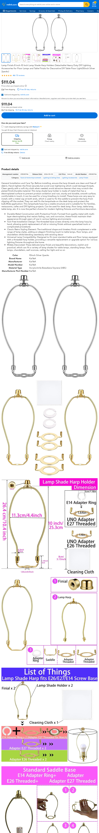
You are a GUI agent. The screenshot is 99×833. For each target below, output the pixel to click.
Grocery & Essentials (47, 11)
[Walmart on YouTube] (14, 758)
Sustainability (8, 654)
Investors (6, 650)
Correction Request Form (16, 556)
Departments (9, 11)
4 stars (35, 579)
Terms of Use (8, 720)
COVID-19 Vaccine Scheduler (14, 691)
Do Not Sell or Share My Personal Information (21, 735)
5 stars (35, 576)
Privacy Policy (8, 723)
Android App (8, 748)
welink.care (24, 94)
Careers (90, 11)
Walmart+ (7, 678)
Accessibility (8, 703)
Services (23, 11)
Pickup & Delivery (65, 11)
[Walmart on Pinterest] (19, 758)
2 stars (35, 585)
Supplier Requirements (12, 658)
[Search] (87, 4)
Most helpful (50, 605)
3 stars (35, 582)
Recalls (5, 699)
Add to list (24, 158)
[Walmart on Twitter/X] (9, 758)
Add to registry (72, 158)
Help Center (46, 625)
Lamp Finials (83, 177)
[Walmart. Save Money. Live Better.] (9, 4)
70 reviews (20, 75)
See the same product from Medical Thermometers (76, 387)
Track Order (64, 625)
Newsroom (7, 646)
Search (92, 605)
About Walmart (9, 638)
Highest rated (33, 605)
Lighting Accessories (69, 177)
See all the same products (87, 535)
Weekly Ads (81, 625)
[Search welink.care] (51, 4)
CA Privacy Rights (10, 727)
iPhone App (7, 744)
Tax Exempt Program (11, 710)
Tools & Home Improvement (30, 177)
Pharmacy (80, 11)
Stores (5, 670)
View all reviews (11, 596)
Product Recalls (9, 707)
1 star (36, 588)
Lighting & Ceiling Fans (51, 177)
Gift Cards (7, 682)
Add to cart (49, 115)
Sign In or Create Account (23, 625)
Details (22, 153)
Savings (32, 11)
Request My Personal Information (16, 731)
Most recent (16, 605)
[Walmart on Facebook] (4, 758)
